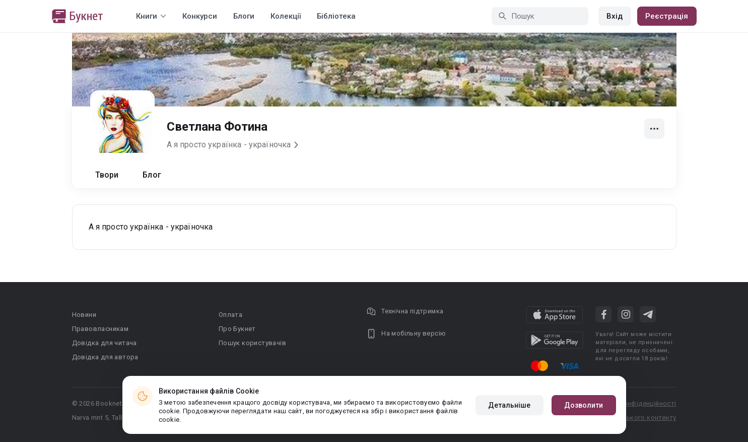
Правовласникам (100, 329)
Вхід (614, 16)
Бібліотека (336, 16)
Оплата (230, 314)
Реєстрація (667, 16)
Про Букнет (237, 329)
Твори (107, 175)
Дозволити (583, 405)
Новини (84, 314)
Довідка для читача (104, 343)
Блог (152, 175)
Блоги (243, 16)
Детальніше (509, 405)
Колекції (285, 16)
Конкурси (199, 16)
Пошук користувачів (252, 343)
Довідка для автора (105, 357)
